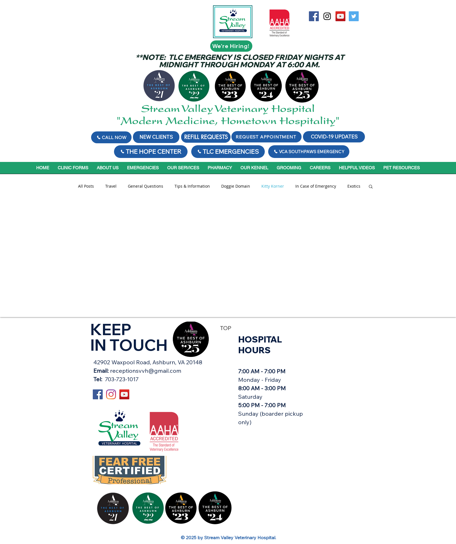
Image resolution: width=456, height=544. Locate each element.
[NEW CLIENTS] (156, 137)
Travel (111, 186)
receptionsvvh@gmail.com (145, 370)
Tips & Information (192, 186)
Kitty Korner (272, 186)
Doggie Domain (235, 186)
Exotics (353, 186)
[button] (370, 187)
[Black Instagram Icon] (327, 16)
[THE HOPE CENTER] (151, 151)
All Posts (86, 186)
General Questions (145, 186)
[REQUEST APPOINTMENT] (266, 136)
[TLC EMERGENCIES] (228, 151)
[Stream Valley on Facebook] (314, 16)
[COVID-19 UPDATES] (334, 136)
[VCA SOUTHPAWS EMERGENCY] (308, 151)
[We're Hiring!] (231, 46)
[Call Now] (111, 137)
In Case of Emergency (315, 186)
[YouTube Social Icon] (340, 16)
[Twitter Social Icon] (354, 16)
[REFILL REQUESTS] (206, 137)
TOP (225, 327)
